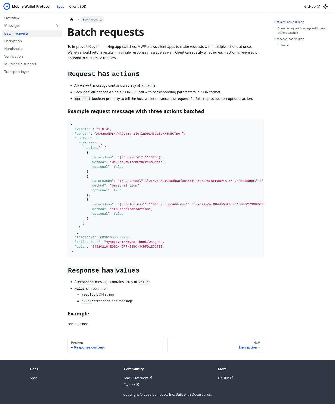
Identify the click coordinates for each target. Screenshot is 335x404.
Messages (12, 25)
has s (289, 22)
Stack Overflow (138, 378)
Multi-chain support (20, 64)
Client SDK (77, 6)
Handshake (13, 48)
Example (283, 45)
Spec (60, 6)
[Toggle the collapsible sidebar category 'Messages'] (57, 25)
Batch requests (16, 33)
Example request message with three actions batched (301, 30)
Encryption (13, 41)
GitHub (312, 6)
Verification (13, 56)
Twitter (131, 384)
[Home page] (72, 19)
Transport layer (16, 71)
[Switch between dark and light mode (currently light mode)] (325, 6)
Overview (11, 18)
